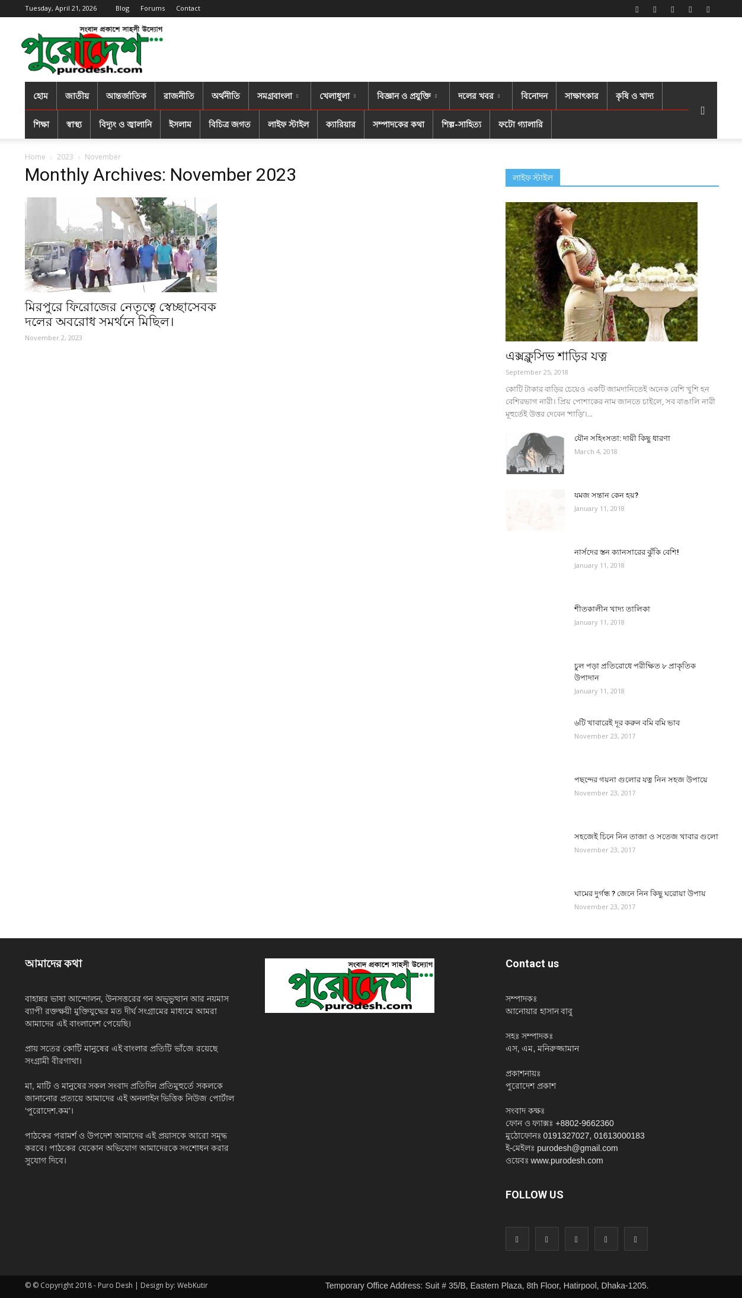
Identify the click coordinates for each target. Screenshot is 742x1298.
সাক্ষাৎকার (582, 95)
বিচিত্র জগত (230, 124)
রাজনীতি (179, 95)
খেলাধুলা (337, 95)
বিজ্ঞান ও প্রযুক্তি (407, 95)
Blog (122, 8)
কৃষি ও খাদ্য (635, 95)
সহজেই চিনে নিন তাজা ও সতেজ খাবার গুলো (646, 836)
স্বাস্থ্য (74, 124)
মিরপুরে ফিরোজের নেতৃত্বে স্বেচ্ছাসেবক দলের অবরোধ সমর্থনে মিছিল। (120, 314)
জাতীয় (77, 95)
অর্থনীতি (226, 95)
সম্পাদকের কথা (398, 124)
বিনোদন (534, 95)
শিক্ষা (41, 124)
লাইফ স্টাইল (288, 124)
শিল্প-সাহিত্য (461, 124)
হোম (40, 95)
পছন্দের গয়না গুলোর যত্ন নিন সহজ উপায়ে (641, 779)
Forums (152, 8)
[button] (703, 110)
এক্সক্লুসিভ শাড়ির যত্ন (556, 356)
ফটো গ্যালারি (520, 124)
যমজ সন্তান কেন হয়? (606, 495)
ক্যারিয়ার (341, 124)
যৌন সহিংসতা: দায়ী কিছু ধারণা (622, 438)
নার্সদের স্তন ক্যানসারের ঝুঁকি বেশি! (626, 552)
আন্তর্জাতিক (126, 95)
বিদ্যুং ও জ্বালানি (125, 124)
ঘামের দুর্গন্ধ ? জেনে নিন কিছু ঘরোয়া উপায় (640, 893)
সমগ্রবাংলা (277, 95)
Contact (188, 8)
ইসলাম (180, 124)
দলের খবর (479, 95)
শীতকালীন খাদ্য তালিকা (612, 609)
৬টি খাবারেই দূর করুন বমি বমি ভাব (627, 722)
